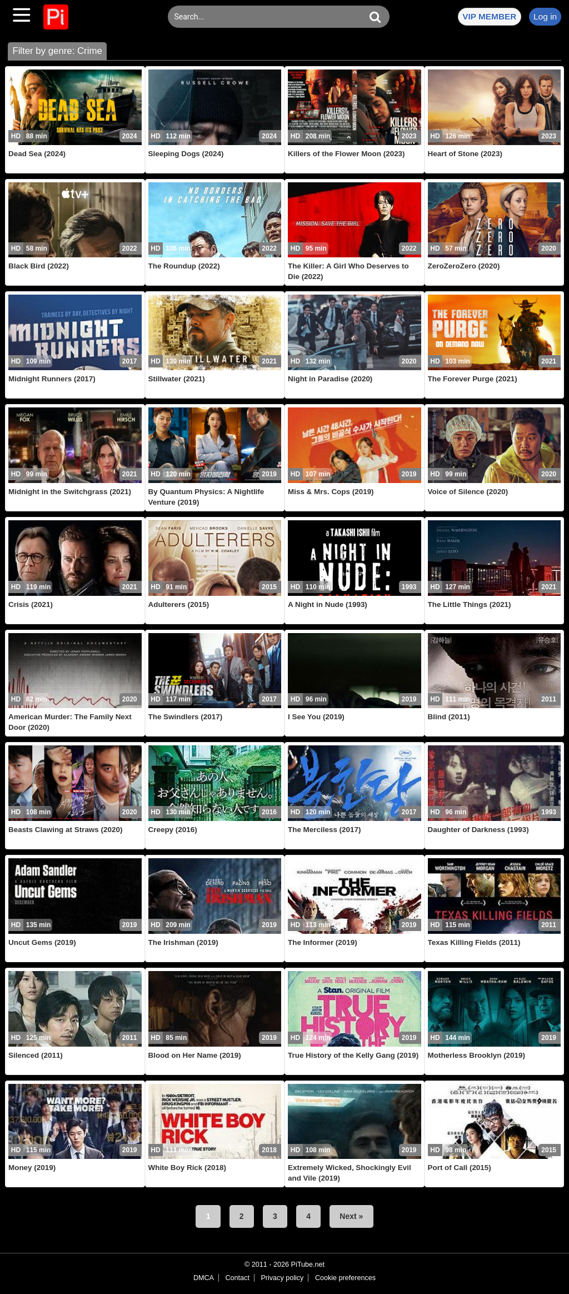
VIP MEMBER (489, 16)
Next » (351, 1216)
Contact (237, 1278)
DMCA (203, 1278)
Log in (545, 16)
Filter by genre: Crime (57, 51)
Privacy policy (282, 1278)
